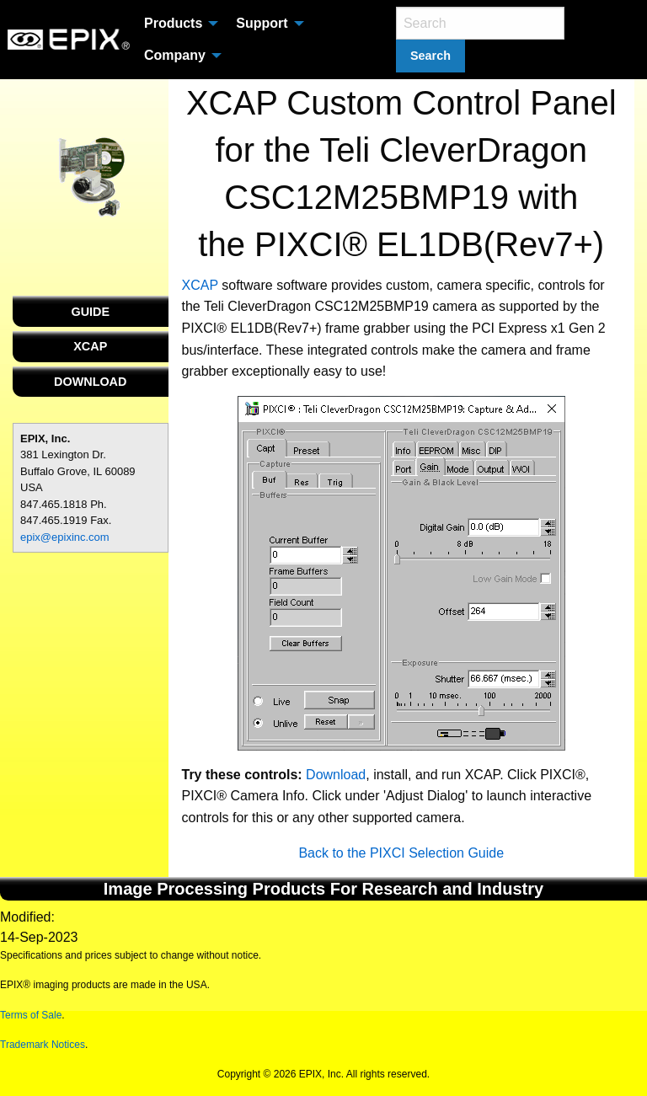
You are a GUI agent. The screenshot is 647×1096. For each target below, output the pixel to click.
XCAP (90, 346)
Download (336, 774)
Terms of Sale (30, 1015)
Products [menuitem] (173, 23)
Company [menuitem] (175, 55)
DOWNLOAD (90, 381)
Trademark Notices (42, 1045)
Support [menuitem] (261, 23)
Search (430, 55)
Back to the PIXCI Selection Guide (401, 853)
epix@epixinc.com (65, 537)
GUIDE (90, 311)
